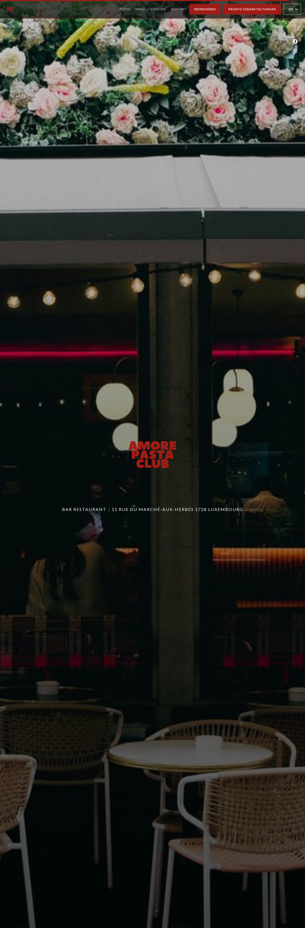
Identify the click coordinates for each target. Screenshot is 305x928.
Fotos (125, 9)
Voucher (158, 8)
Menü (140, 8)
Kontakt (179, 9)
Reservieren (205, 9)
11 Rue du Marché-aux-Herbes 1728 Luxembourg (177, 509)
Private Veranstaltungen (252, 9)
